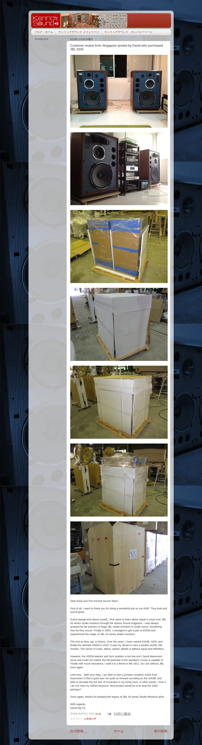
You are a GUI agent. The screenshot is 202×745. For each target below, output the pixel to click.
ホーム (119, 731)
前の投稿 (160, 731)
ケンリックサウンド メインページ (78, 31)
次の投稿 (77, 731)
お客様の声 (90, 719)
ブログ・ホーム (43, 31)
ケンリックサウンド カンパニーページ (128, 31)
